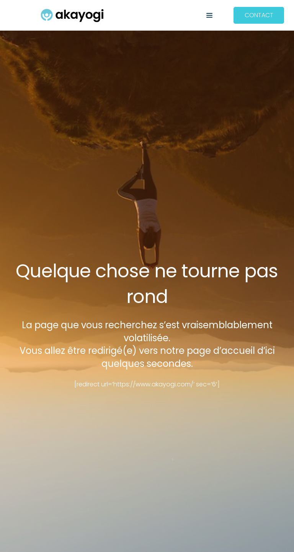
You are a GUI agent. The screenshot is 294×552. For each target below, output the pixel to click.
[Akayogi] (72, 15)
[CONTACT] (259, 15)
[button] (209, 15)
